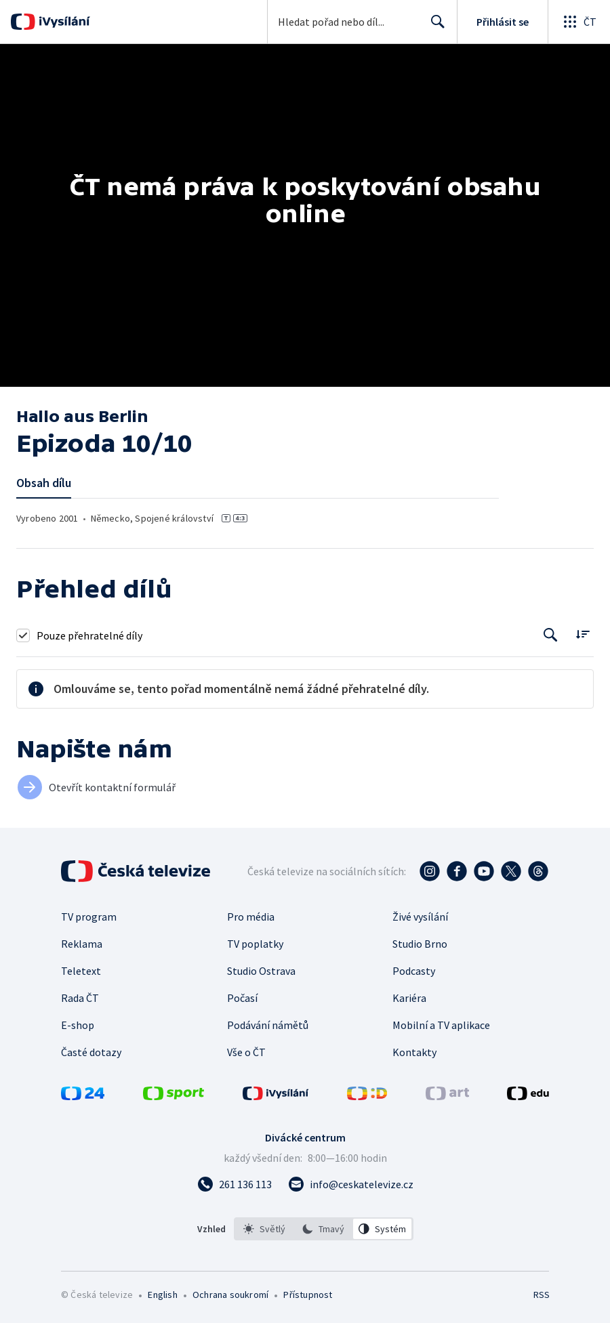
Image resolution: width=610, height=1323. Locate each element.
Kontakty (414, 1052)
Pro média (250, 916)
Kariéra (409, 998)
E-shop (77, 1025)
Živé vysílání (420, 916)
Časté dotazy (91, 1052)
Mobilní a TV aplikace (441, 1025)
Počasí (242, 998)
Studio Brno (419, 943)
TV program (89, 916)
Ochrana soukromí (230, 1294)
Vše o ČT (246, 1052)
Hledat (434, 27)
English (162, 1294)
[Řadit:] (582, 634)
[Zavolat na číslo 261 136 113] (234, 1184)
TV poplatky (255, 943)
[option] (264, 1229)
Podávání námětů (267, 1025)
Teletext (81, 971)
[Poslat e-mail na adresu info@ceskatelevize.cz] (350, 1184)
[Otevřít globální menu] (579, 21)
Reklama (81, 943)
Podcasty (413, 971)
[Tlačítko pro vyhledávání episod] (551, 635)
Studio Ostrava (261, 971)
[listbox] (323, 1228)
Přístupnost (307, 1294)
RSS (541, 1294)
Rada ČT (80, 998)
